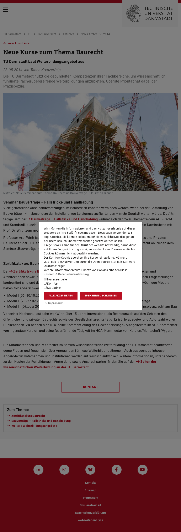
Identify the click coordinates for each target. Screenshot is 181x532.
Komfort (51, 283)
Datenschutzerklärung (72, 274)
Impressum (54, 303)
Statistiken (53, 287)
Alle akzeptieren (61, 295)
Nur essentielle (55, 279)
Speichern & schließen (101, 295)
